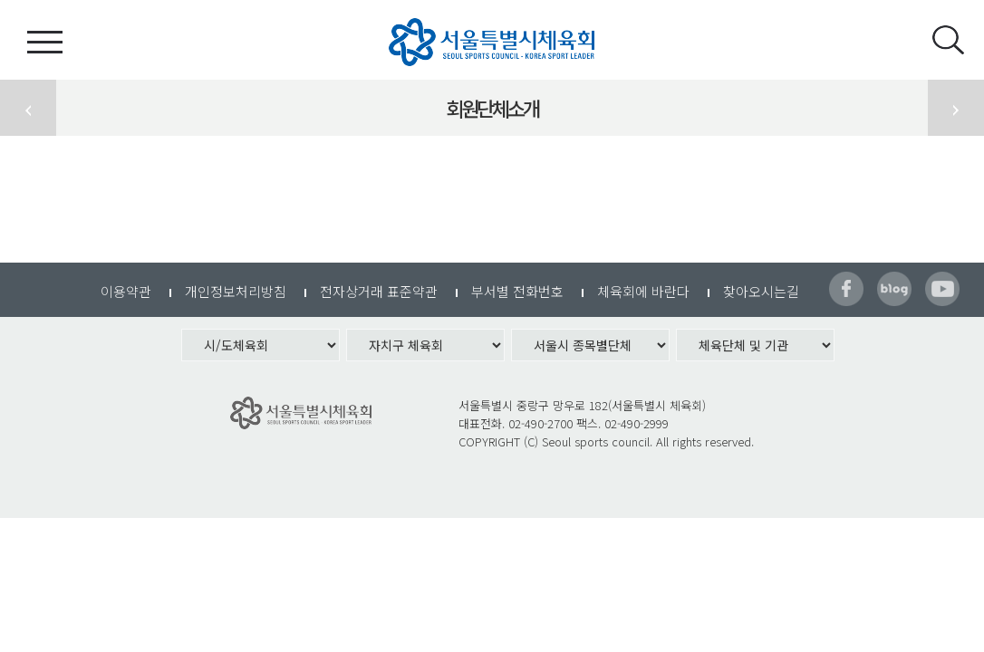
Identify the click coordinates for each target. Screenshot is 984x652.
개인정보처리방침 (235, 291)
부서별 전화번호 (517, 291)
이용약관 (126, 291)
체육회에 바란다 (643, 291)
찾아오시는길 (761, 291)
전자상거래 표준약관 (379, 291)
